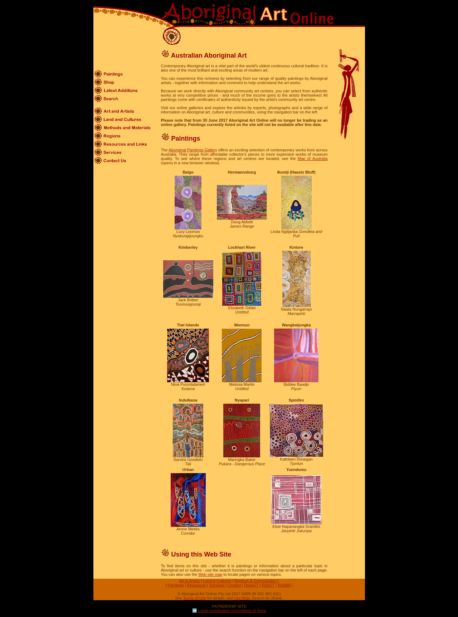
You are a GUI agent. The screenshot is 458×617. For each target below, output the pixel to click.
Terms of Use (194, 598)
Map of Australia (313, 158)
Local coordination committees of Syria (232, 610)
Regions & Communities (256, 581)
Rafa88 (284, 585)
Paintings (175, 585)
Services (217, 585)
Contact (234, 585)
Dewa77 (251, 585)
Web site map (210, 574)
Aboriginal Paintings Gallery (193, 150)
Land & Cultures (217, 581)
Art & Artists (189, 581)
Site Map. (243, 598)
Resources (196, 585)
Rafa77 (268, 585)
